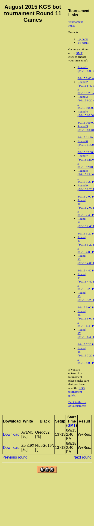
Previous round (15, 457)
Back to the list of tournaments (77, 403)
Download (11, 434)
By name (83, 39)
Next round (82, 457)
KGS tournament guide (76, 391)
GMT (79, 53)
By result (83, 42)
